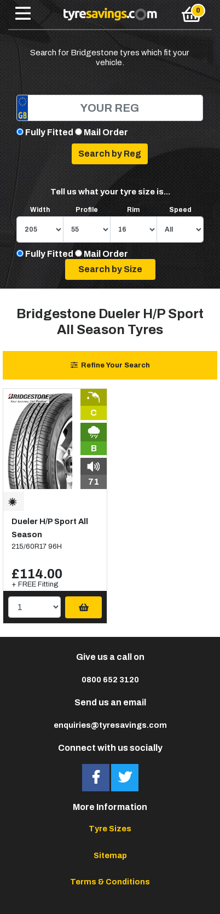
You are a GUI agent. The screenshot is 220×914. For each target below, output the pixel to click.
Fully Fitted (49, 132)
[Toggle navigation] (23, 14)
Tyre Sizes (110, 828)
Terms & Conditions (110, 881)
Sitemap (110, 855)
